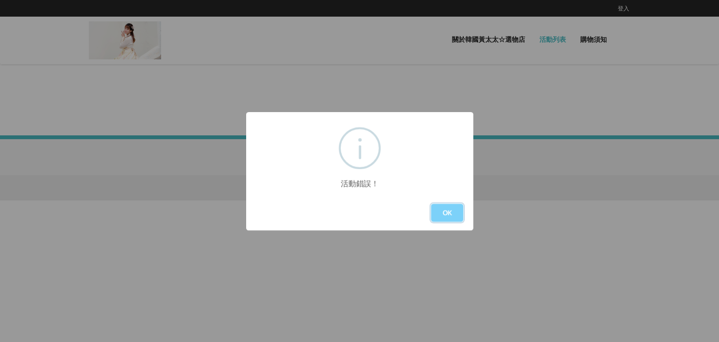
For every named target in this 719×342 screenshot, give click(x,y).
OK (447, 213)
